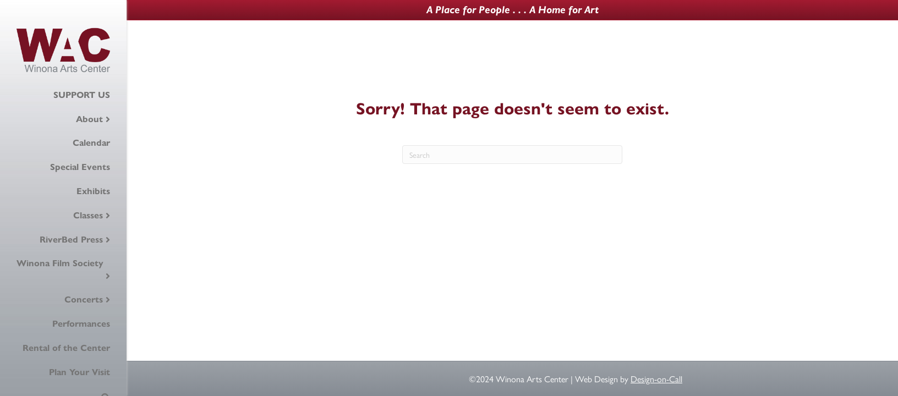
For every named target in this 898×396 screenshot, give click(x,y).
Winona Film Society (60, 263)
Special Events (80, 167)
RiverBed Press (71, 239)
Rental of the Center (66, 348)
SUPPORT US (81, 95)
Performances (81, 323)
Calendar (91, 143)
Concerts (83, 299)
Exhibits (93, 191)
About (89, 119)
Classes (88, 215)
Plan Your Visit (79, 372)
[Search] (512, 154)
